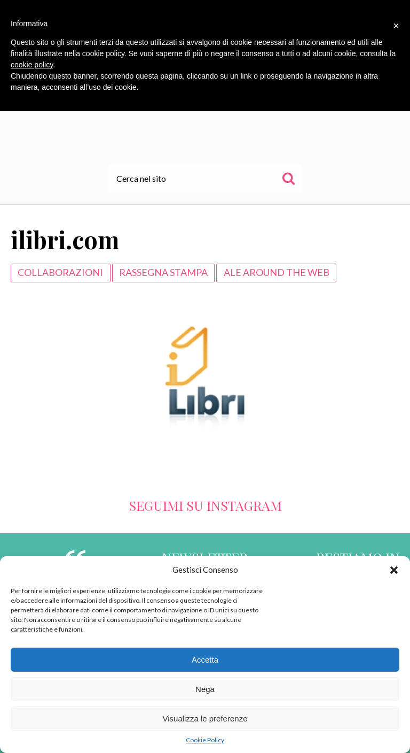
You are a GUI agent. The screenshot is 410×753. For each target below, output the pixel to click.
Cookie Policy (205, 740)
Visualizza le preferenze (205, 718)
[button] (394, 570)
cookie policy (32, 64)
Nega (205, 689)
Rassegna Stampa (163, 272)
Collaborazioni (60, 272)
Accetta (205, 659)
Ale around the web (276, 272)
